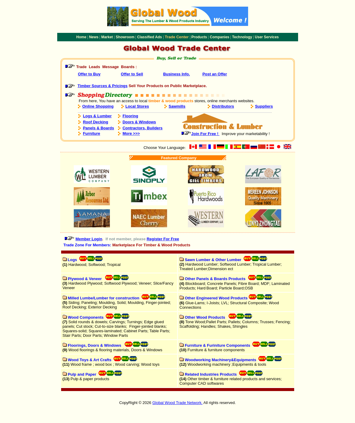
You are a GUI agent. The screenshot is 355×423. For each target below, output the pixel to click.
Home (81, 37)
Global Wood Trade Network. (177, 402)
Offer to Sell (132, 74)
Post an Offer (214, 74)
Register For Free (163, 239)
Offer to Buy (89, 74)
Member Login (89, 239)
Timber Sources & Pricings (103, 86)
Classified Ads (149, 37)
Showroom (125, 37)
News (93, 37)
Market (107, 37)
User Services (267, 37)
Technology (242, 37)
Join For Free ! (205, 133)
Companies (219, 37)
